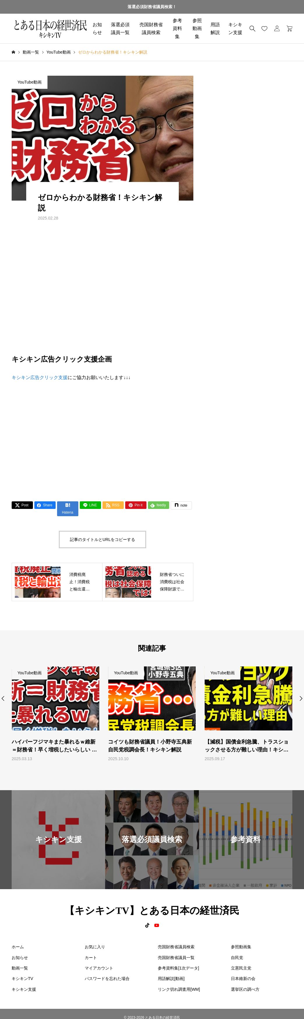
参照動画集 (197, 28)
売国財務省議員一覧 (176, 957)
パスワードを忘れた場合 (107, 978)
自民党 (237, 957)
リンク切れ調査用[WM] (179, 989)
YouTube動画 (29, 82)
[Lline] (90, 505)
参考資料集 (177, 28)
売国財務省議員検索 (151, 28)
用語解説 (215, 28)
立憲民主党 (241, 968)
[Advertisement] (102, 436)
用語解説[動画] (171, 978)
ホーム (18, 946)
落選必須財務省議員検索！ (152, 6)
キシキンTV (22, 978)
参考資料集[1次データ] (178, 968)
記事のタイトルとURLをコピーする (102, 539)
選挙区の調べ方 (245, 989)
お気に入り (95, 946)
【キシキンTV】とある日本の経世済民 (152, 910)
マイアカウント (99, 968)
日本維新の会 (243, 978)
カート (91, 957)
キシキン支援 (24, 989)
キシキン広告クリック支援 (40, 377)
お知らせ (97, 28)
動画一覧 (20, 968)
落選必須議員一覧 (120, 28)
